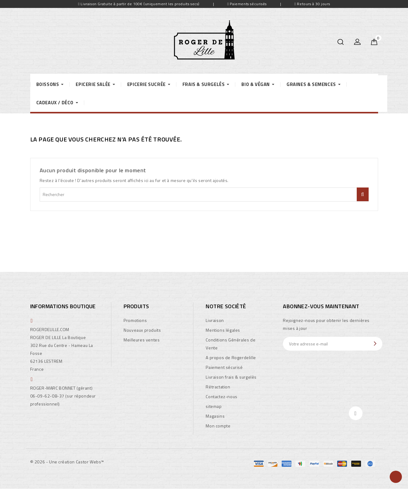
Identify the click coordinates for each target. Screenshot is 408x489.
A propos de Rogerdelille (231, 357)
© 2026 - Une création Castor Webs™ (67, 462)
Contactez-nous (221, 396)
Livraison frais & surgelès (231, 377)
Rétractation (218, 387)
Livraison (215, 320)
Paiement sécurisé (224, 367)
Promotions (135, 320)
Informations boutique (63, 306)
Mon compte (218, 426)
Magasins (215, 416)
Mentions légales (223, 330)
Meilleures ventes (142, 340)
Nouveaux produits (142, 330)
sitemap (214, 406)
